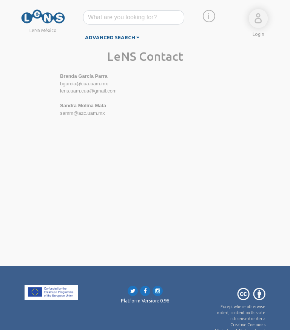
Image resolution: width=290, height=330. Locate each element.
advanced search (112, 37)
